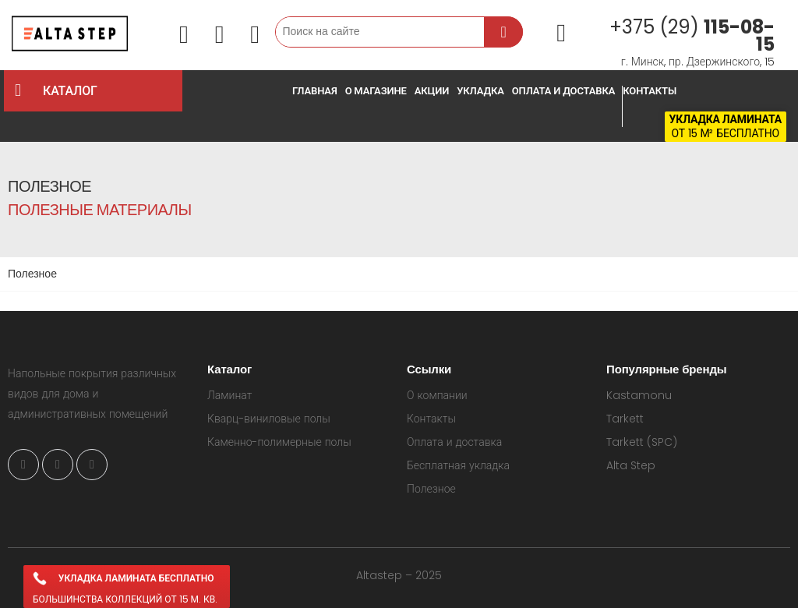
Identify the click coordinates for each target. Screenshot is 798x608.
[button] (184, 35)
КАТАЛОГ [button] (109, 90)
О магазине (376, 90)
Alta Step (630, 465)
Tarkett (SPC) (641, 442)
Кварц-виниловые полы (268, 418)
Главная (314, 90)
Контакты (649, 90)
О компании (437, 395)
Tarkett (625, 418)
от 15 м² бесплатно (725, 133)
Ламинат (229, 395)
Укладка (480, 90)
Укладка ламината (725, 119)
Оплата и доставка (564, 90)
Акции (432, 90)
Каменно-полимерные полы (279, 442)
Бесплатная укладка (458, 465)
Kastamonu (639, 395)
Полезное (431, 489)
